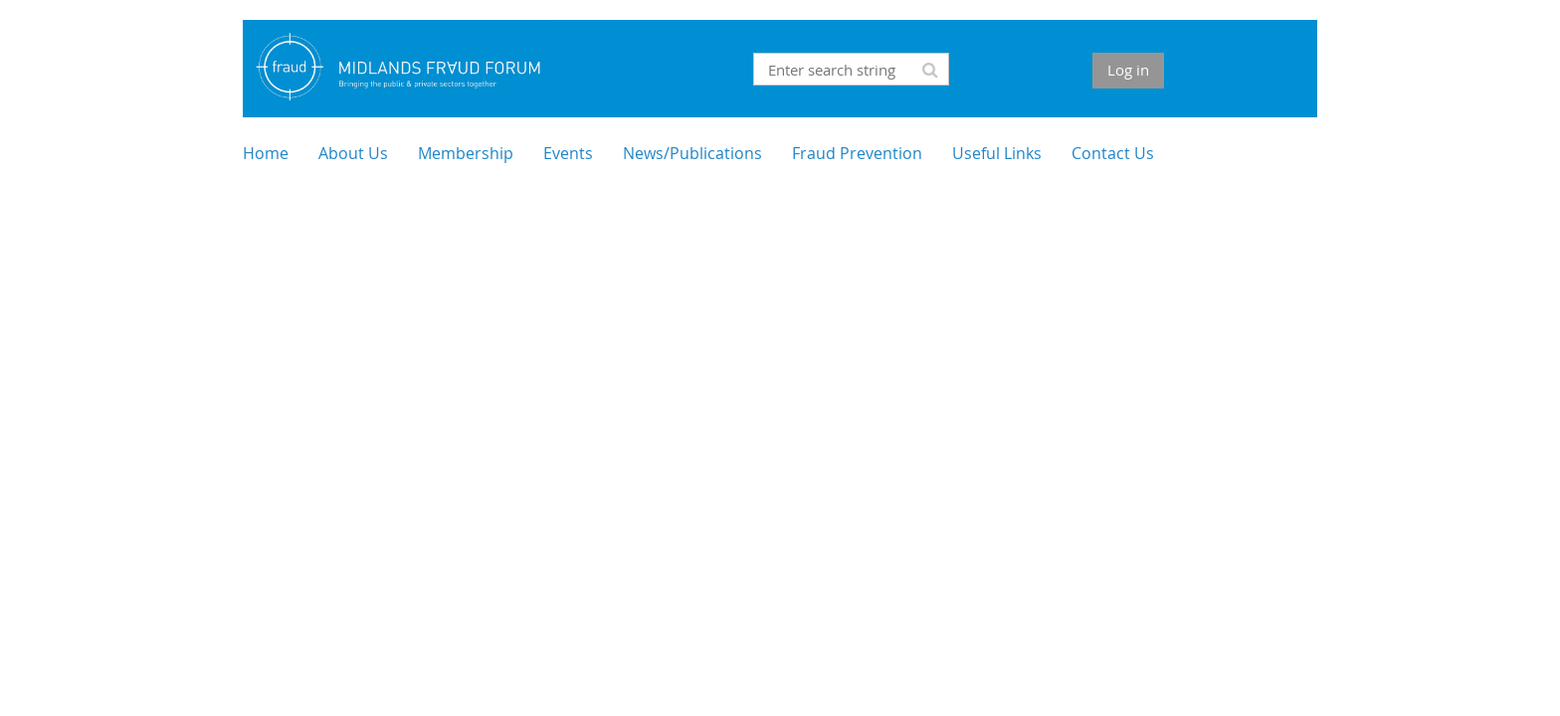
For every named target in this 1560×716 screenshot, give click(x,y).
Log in (1128, 70)
